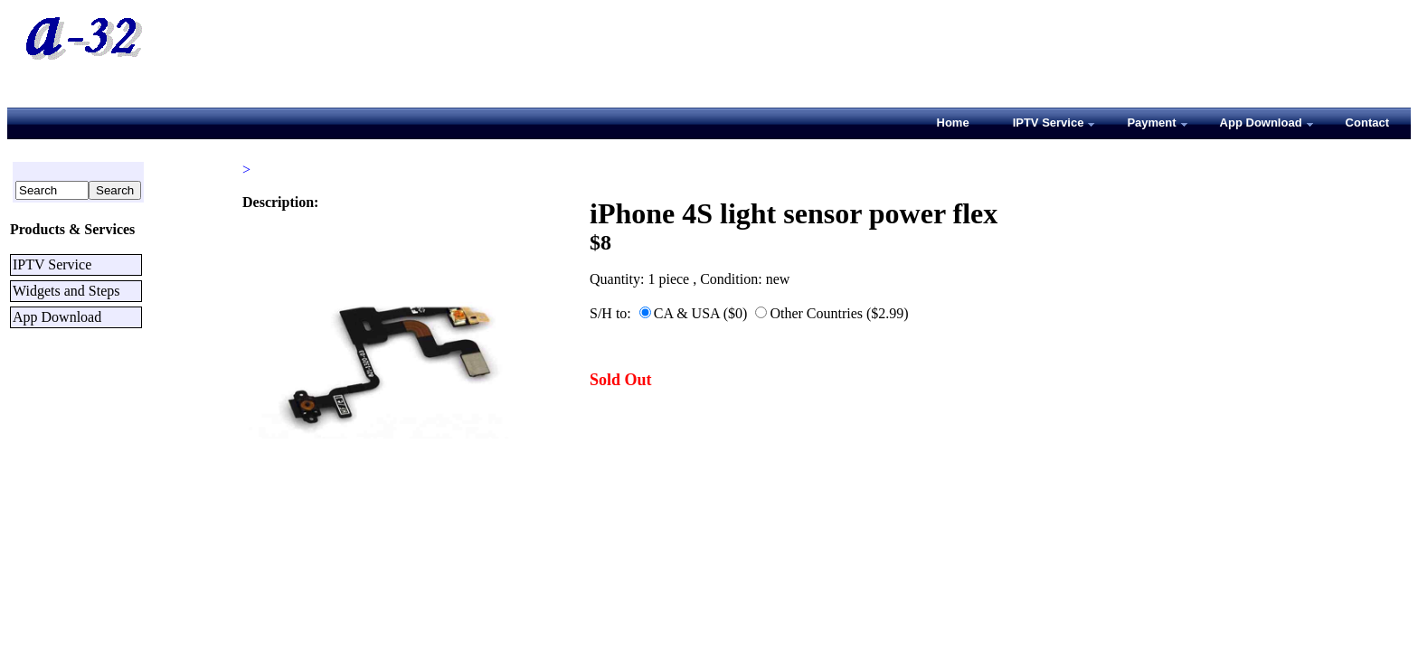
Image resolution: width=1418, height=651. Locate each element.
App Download (57, 317)
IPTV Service (52, 264)
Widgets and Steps (66, 290)
